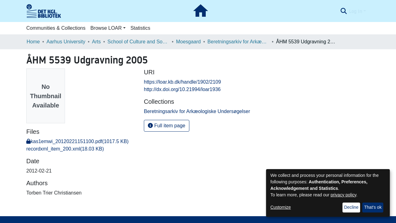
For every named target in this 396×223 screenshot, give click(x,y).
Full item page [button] (166, 125)
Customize (280, 207)
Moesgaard (188, 41)
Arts (96, 41)
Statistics (140, 28)
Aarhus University (65, 41)
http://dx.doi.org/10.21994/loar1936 (182, 89)
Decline (351, 207)
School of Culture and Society (138, 41)
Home (33, 41)
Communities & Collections (55, 28)
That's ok (372, 207)
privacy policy (343, 194)
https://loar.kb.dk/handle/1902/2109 (182, 82)
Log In (355, 11)
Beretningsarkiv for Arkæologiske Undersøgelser (238, 41)
